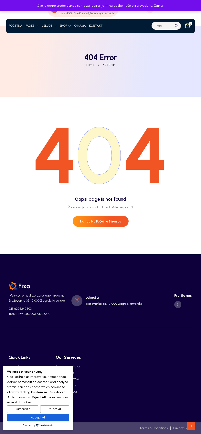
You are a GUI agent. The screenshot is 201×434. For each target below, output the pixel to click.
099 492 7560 (70, 13)
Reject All (54, 409)
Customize (22, 409)
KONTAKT (96, 25)
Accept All (38, 417)
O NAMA (80, 25)
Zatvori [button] (159, 5)
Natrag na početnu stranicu (100, 221)
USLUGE (46, 25)
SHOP (63, 25)
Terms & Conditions (153, 428)
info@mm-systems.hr (98, 13)
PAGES (30, 25)
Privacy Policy (182, 428)
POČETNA (15, 25)
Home (90, 65)
